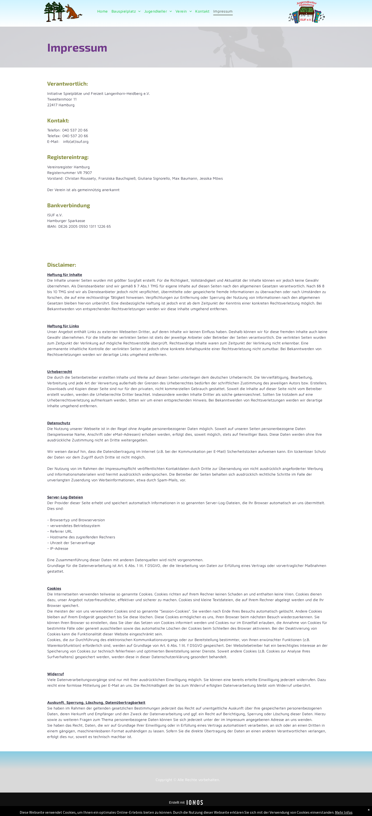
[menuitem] (102, 11)
